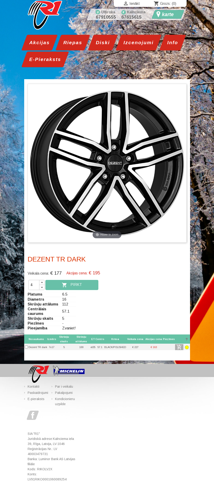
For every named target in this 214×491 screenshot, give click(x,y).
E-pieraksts (36, 399)
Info (172, 42)
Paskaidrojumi (38, 393)
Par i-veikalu (64, 386)
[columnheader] (135, 339)
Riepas (72, 42)
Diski (103, 42)
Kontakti (33, 386)
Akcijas (39, 42)
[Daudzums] (33, 285)
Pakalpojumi (64, 393)
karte (168, 14)
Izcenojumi (138, 42)
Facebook (32, 415)
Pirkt (72, 285)
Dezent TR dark (38, 347)
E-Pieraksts (45, 59)
